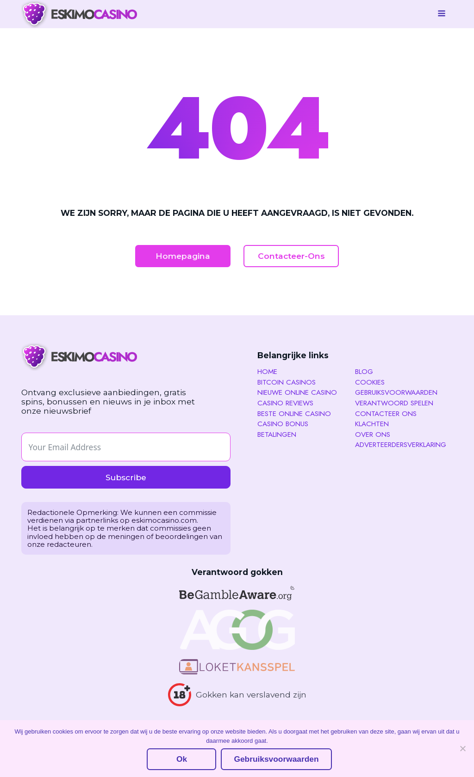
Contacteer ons (386, 414)
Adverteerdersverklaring (400, 445)
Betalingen (276, 435)
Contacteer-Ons (291, 256)
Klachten (372, 424)
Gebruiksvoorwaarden (396, 393)
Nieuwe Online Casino (297, 393)
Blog (364, 372)
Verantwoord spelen (394, 403)
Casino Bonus (282, 424)
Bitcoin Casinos (286, 383)
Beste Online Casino (294, 414)
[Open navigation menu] (441, 14)
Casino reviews (285, 403)
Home (267, 372)
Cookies (370, 383)
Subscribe (126, 477)
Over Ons (372, 435)
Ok (181, 759)
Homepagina (183, 256)
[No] (462, 748)
